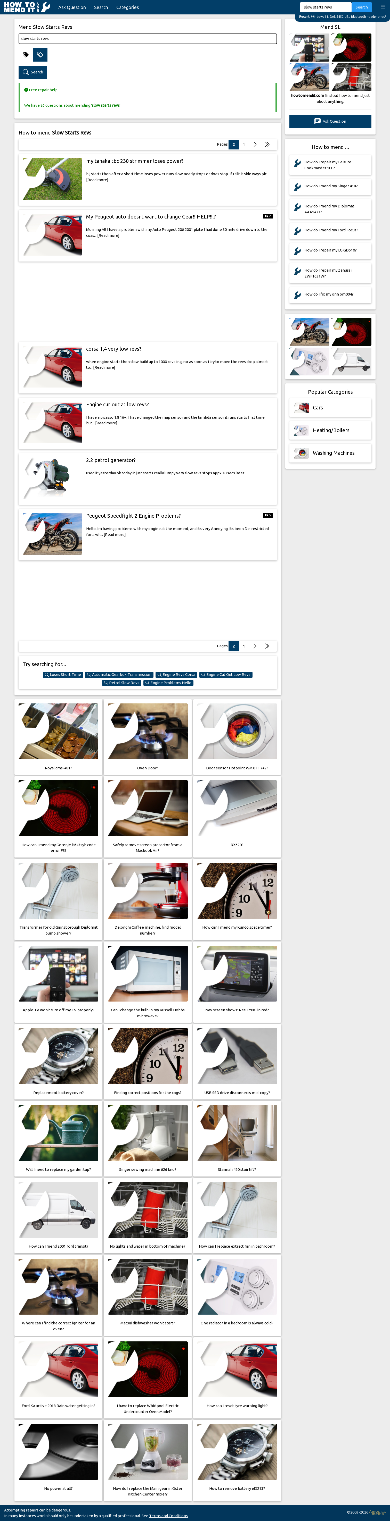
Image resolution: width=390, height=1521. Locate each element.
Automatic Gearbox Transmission (119, 674)
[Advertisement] (148, 302)
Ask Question (72, 7)
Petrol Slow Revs (121, 682)
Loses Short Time (63, 674)
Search (101, 7)
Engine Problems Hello (168, 682)
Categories (127, 7)
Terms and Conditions (168, 1516)
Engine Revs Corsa (176, 674)
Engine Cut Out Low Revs (225, 674)
